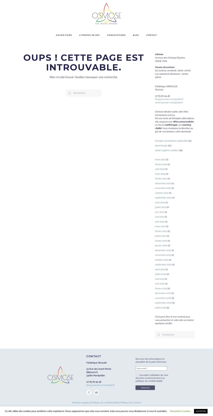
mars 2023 (160, 174)
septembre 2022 (163, 197)
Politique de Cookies (130, 402)
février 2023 (161, 178)
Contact (151, 35)
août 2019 (160, 269)
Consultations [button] (116, 35)
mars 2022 (160, 226)
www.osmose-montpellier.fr (169, 102)
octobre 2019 (161, 260)
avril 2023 (160, 169)
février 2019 (161, 288)
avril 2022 (160, 221)
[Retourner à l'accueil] (106, 14)
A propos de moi (89, 35)
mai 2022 (159, 216)
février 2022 (161, 231)
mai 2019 (159, 279)
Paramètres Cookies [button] (180, 411)
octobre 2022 (161, 193)
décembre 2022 (163, 183)
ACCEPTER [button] (201, 411)
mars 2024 (160, 159)
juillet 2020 (160, 236)
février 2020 (161, 240)
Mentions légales (81, 402)
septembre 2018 (163, 302)
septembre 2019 (163, 264)
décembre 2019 (163, 250)
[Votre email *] (151, 368)
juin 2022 (159, 212)
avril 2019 (160, 283)
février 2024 (161, 164)
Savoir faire (64, 35)
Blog (136, 35)
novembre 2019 (163, 255)
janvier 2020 (161, 245)
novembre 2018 (163, 298)
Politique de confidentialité (104, 402)
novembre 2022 (163, 188)
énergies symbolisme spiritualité (171, 140)
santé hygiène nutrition (166, 150)
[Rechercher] (83, 93)
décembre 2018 (163, 293)
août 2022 (160, 202)
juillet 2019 (160, 274)
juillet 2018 (160, 307)
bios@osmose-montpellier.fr (169, 99)
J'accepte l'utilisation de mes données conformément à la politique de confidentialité (151, 378)
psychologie (161, 145)
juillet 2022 (160, 207)
